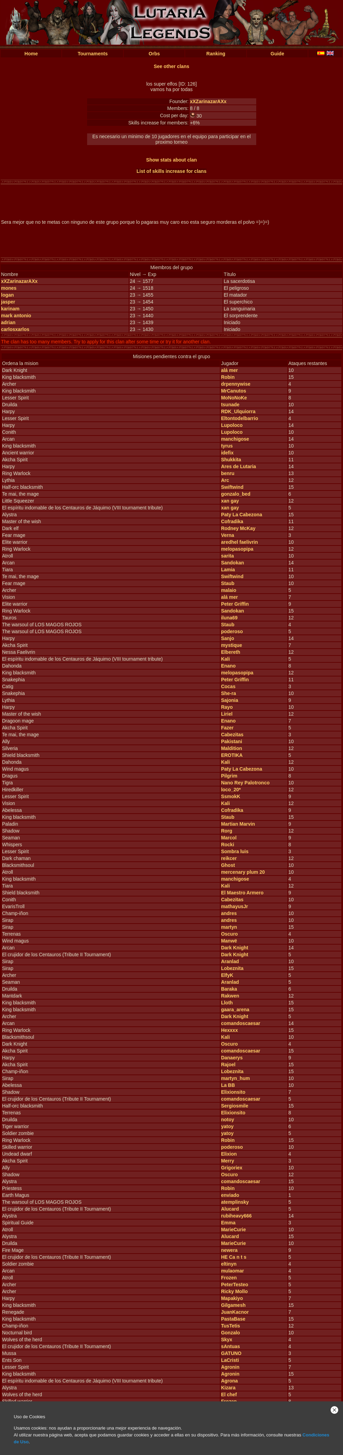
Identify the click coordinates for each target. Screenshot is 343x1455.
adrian (8, 322)
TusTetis (230, 1326)
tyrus (227, 446)
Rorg (226, 831)
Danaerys (232, 1057)
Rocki (227, 844)
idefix (227, 452)
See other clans (171, 66)
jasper (8, 302)
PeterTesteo (234, 1284)
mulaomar (232, 1271)
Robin (228, 377)
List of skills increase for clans (171, 171)
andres (229, 913)
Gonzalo (230, 1332)
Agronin (230, 1367)
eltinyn (228, 1264)
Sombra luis (234, 851)
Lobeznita (232, 968)
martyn (229, 927)
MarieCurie (233, 1229)
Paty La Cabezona (241, 514)
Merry (227, 1161)
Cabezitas (232, 734)
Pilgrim (229, 776)
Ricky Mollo (234, 1291)
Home (31, 53)
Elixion (229, 1154)
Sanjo (227, 638)
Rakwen (230, 996)
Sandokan (232, 562)
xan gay (230, 501)
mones (8, 288)
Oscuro (229, 934)
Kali (225, 659)
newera (229, 1250)
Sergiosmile (234, 1106)
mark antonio (16, 315)
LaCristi (230, 1360)
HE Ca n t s (233, 1257)
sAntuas (230, 1346)
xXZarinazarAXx (208, 101)
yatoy (227, 1126)
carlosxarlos (15, 329)
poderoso (232, 631)
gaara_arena (235, 1009)
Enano (228, 666)
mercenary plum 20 (243, 872)
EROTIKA (232, 755)
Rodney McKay (238, 528)
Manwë (229, 941)
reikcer (229, 858)
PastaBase (233, 1319)
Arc (225, 480)
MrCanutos (233, 391)
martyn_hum (235, 1078)
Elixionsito (233, 1092)
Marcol (228, 837)
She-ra (228, 693)
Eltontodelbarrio (239, 418)
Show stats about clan (171, 160)
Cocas (228, 686)
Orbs (154, 53)
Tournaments (93, 53)
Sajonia (229, 700)
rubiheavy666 (236, 1216)
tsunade (230, 404)
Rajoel (228, 1064)
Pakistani (231, 741)
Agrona (229, 1381)
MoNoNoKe (234, 397)
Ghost (228, 865)
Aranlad (230, 961)
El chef (229, 1394)
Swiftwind (232, 487)
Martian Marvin (238, 824)
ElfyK (227, 975)
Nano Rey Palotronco (245, 782)
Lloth (227, 1002)
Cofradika (232, 521)
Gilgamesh (233, 1305)
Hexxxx (229, 1030)
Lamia (228, 569)
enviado (230, 1195)
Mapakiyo (232, 1298)
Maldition (231, 748)
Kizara (228, 1387)
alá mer (229, 370)
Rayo (227, 707)
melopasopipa (237, 549)
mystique (231, 645)
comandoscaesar (240, 1023)
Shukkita (231, 459)
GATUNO (231, 1353)
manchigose (235, 439)
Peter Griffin (235, 604)
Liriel (226, 714)
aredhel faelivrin (239, 542)
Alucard (230, 1209)
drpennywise (235, 384)
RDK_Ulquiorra (238, 411)
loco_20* (231, 789)
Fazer (227, 727)
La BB (228, 1085)
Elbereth (230, 652)
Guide (277, 53)
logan (7, 295)
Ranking (215, 53)
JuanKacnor (235, 1312)
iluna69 (229, 617)
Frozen (229, 1277)
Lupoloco (232, 425)
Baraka (229, 989)
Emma (228, 1222)
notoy (227, 1119)
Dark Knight (234, 947)
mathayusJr (234, 906)
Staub (227, 583)
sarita (227, 556)
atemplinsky (235, 1202)
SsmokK (230, 796)
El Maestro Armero (242, 892)
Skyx (226, 1339)
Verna (227, 535)
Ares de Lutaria (238, 466)
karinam (10, 308)
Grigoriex (231, 1167)
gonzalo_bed (235, 494)
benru (227, 473)
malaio (228, 590)
